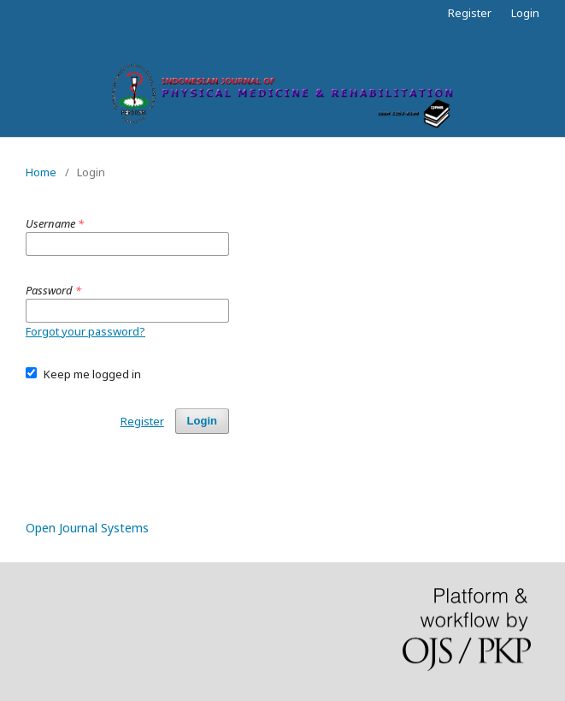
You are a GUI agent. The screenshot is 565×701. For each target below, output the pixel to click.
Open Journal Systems (87, 528)
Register (469, 13)
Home (41, 172)
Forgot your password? (85, 331)
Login (525, 13)
